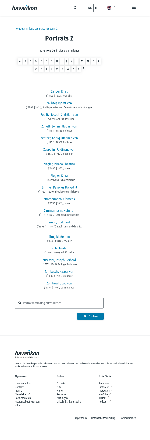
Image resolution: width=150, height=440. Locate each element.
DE (89, 7)
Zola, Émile (59, 248)
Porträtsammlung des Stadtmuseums (36, 28)
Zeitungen (62, 398)
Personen (62, 394)
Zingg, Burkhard (59, 222)
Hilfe (17, 405)
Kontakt (19, 387)
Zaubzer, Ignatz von (59, 103)
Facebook (105, 383)
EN (96, 7)
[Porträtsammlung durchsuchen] (59, 303)
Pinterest (105, 387)
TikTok (104, 398)
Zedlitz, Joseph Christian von (59, 114)
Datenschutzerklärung (103, 418)
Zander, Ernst (59, 91)
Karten (60, 390)
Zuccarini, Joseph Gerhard (59, 260)
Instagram (106, 390)
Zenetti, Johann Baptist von (59, 126)
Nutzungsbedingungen (27, 401)
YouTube (105, 394)
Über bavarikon (23, 383)
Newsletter (22, 394)
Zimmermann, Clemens (59, 199)
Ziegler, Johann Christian (59, 164)
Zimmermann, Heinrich (59, 210)
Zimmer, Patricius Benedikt (59, 187)
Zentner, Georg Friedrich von (59, 138)
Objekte (61, 383)
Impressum (80, 418)
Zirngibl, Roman (59, 237)
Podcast (105, 402)
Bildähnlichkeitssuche (69, 401)
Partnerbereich (23, 398)
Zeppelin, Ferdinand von (59, 149)
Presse (18, 390)
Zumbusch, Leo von (59, 283)
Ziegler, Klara (59, 175)
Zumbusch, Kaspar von (59, 271)
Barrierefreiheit (128, 418)
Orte (59, 387)
